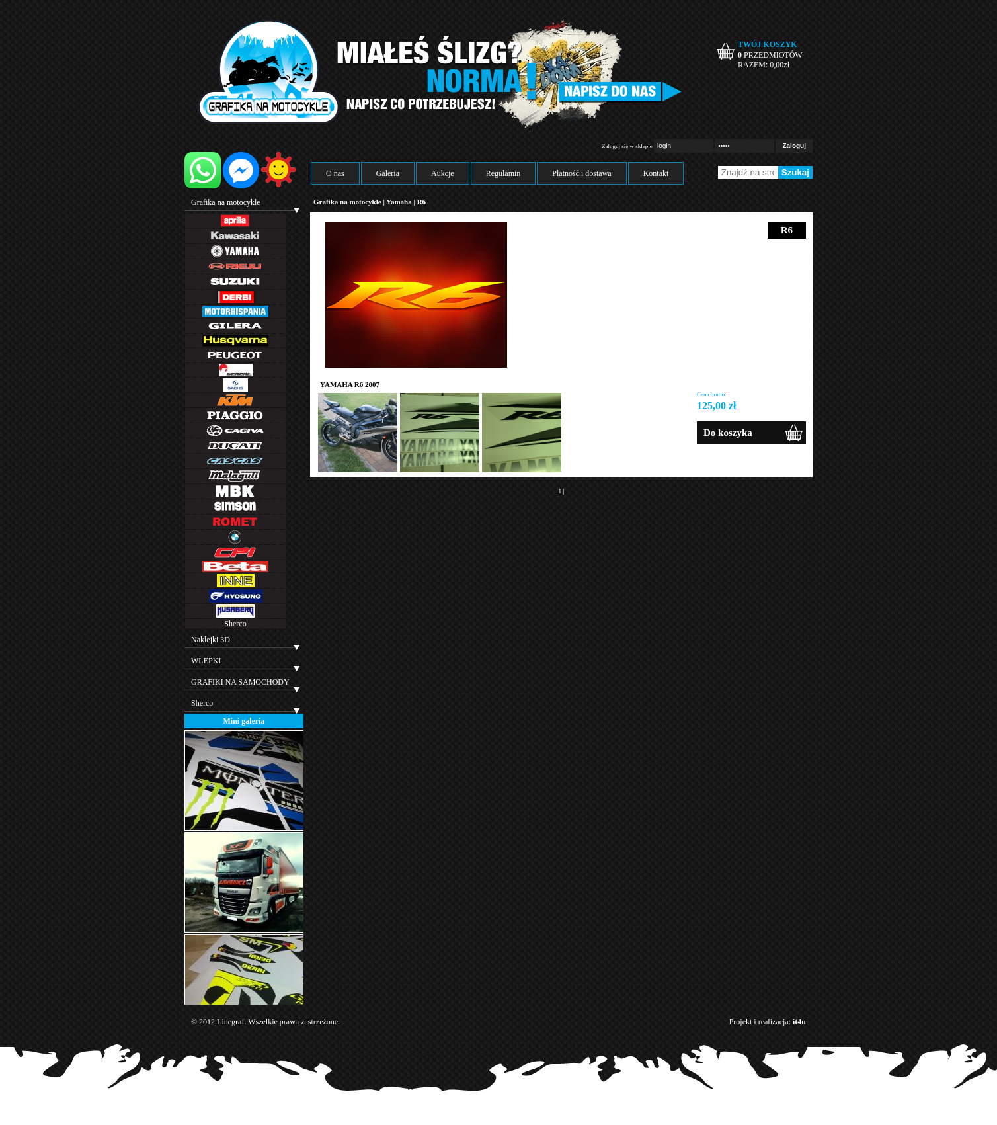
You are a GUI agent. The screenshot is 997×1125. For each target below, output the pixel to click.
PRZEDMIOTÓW (770, 55)
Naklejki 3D (210, 639)
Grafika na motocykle (225, 202)
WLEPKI (206, 660)
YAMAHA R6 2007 (349, 384)
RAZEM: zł (763, 64)
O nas (335, 173)
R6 (421, 202)
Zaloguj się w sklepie (627, 146)
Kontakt (656, 173)
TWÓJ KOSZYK (767, 44)
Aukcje (442, 173)
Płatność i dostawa (581, 173)
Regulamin (503, 173)
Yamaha (399, 202)
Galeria (387, 173)
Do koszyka (727, 432)
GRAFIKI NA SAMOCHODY (240, 682)
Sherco (235, 623)
